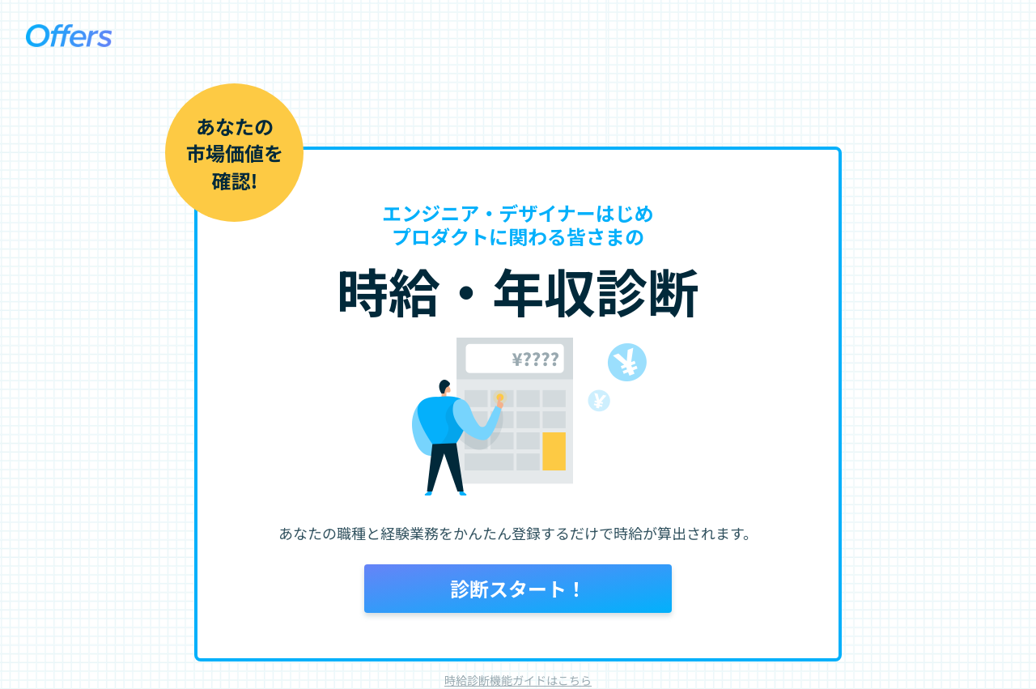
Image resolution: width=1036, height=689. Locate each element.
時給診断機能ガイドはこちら (518, 680)
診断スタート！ (518, 588)
